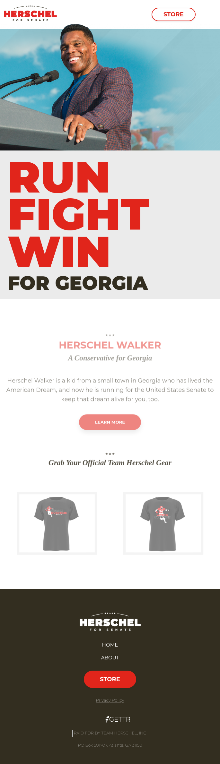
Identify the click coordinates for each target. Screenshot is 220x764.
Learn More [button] (110, 434)
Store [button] (173, 14)
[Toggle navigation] (207, 14)
